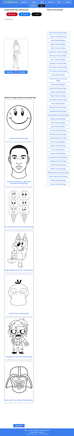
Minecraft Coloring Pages (58, 88)
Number (34, 2)
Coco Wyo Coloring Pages (58, 100)
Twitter (36, 14)
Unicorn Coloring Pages (58, 36)
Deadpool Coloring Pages (58, 161)
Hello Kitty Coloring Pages (58, 33)
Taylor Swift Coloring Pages (58, 176)
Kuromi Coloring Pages (58, 184)
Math (42, 2)
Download (10, 72)
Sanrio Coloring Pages (58, 153)
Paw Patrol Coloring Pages (58, 67)
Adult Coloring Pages (58, 40)
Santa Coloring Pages (58, 84)
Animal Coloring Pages (58, 180)
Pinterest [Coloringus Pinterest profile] (47, 430)
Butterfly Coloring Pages (58, 134)
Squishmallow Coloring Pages (58, 115)
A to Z (42, 5)
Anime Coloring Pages (58, 165)
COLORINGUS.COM (10, 2)
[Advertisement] (15, 30)
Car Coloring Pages (58, 149)
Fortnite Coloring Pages (58, 130)
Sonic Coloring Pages (58, 59)
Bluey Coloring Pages (58, 44)
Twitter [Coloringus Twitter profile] (42, 430)
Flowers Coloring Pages (58, 96)
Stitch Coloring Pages (58, 48)
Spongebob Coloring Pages (58, 157)
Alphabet (24, 2)
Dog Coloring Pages (58, 103)
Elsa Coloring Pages (58, 126)
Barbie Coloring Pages (58, 92)
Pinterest (12, 14)
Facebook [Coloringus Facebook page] (36, 430)
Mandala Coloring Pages (58, 111)
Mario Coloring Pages (58, 142)
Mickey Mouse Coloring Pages (58, 172)
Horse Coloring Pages (58, 123)
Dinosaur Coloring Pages (58, 63)
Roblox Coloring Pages (58, 169)
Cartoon (33, 5)
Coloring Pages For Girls (58, 138)
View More (21, 72)
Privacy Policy (34, 432)
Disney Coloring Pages (58, 119)
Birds (59, 2)
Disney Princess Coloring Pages (58, 79)
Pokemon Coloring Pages (58, 56)
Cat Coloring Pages (58, 75)
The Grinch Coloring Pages (58, 71)
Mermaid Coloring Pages (58, 107)
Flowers (67, 2)
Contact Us (41, 432)
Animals (50, 2)
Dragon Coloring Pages (58, 146)
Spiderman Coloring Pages (58, 52)
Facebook (24, 14)
